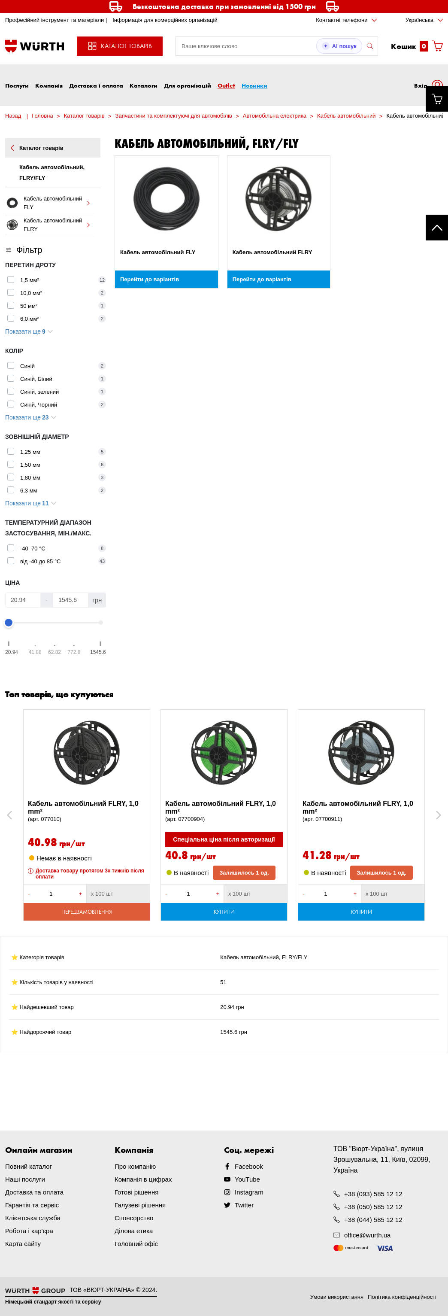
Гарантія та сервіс (32, 1205)
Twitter (244, 1205)
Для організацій (187, 85)
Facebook (249, 1166)
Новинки (254, 85)
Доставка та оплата (34, 1192)
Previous (19, 815)
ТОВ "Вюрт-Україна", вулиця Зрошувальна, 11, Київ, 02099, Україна (381, 1159)
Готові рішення (136, 1192)
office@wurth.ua (367, 1235)
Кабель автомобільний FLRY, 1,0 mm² (86, 811)
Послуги (17, 85)
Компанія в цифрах (143, 1179)
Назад (13, 115)
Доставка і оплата (96, 85)
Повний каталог (28, 1166)
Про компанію (135, 1166)
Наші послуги (25, 1179)
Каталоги (143, 85)
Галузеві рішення (140, 1205)
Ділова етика (134, 1230)
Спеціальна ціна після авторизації (224, 839)
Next (434, 815)
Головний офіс (136, 1243)
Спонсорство (134, 1218)
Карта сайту (23, 1243)
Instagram (249, 1192)
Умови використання (336, 1297)
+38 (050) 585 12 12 (373, 1206)
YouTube (247, 1179)
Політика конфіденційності (402, 1297)
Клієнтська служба (33, 1218)
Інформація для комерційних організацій (165, 20)
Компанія (49, 85)
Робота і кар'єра (29, 1230)
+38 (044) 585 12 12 (373, 1219)
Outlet (226, 85)
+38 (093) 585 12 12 (373, 1193)
